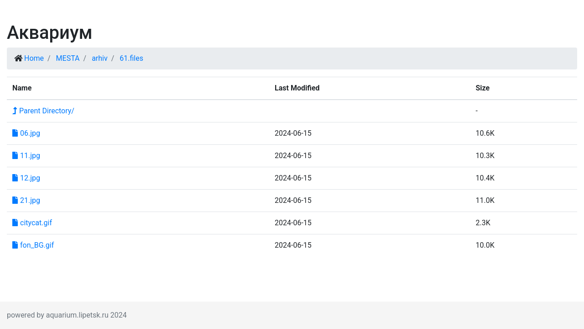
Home (34, 58)
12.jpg (26, 178)
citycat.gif (32, 222)
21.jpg (26, 200)
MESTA (68, 58)
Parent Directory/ (43, 110)
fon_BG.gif (33, 245)
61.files (131, 58)
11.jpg (26, 155)
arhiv (100, 58)
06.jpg (26, 133)
